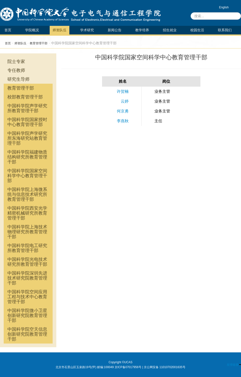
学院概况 (32, 30)
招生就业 (170, 30)
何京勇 (123, 111)
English (224, 7)
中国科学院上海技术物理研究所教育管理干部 (27, 231)
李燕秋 (123, 121)
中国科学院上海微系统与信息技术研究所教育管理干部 (27, 194)
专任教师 (16, 70)
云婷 (125, 101)
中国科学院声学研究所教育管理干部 (27, 108)
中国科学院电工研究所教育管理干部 (27, 248)
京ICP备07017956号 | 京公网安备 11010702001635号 (150, 367)
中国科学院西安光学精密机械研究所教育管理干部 (27, 213)
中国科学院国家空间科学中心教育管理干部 (27, 175)
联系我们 (225, 30)
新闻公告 (114, 30)
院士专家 (16, 61)
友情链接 (234, 364)
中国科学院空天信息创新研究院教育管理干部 (27, 334)
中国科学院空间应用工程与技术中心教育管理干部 (27, 296)
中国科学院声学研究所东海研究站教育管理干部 (27, 138)
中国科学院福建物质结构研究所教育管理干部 (27, 157)
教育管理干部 (38, 43)
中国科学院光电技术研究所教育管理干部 (27, 262)
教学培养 (142, 30)
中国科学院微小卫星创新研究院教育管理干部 (27, 315)
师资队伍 (59, 30)
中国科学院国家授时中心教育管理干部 (27, 122)
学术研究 (87, 30)
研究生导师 (18, 79)
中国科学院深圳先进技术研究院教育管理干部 (27, 278)
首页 (7, 30)
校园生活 (197, 30)
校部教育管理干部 (25, 96)
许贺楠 (123, 91)
